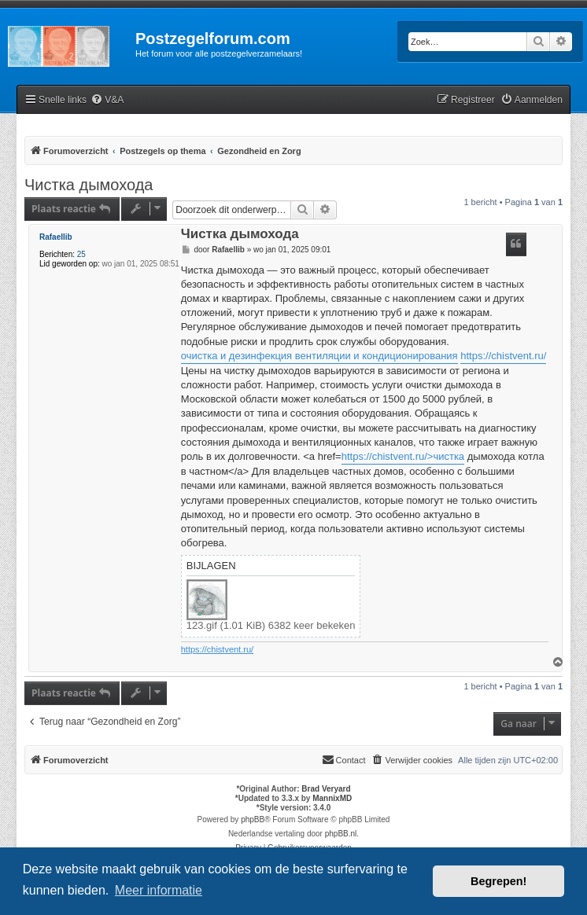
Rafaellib (55, 237)
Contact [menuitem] (344, 759)
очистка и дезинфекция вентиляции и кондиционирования (319, 356)
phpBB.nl (341, 833)
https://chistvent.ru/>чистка (402, 456)
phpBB (252, 819)
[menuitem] (107, 100)
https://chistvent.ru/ (503, 356)
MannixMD (332, 798)
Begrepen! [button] (498, 881)
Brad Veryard (325, 789)
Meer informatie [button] (158, 890)
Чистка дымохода (88, 184)
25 (81, 254)
